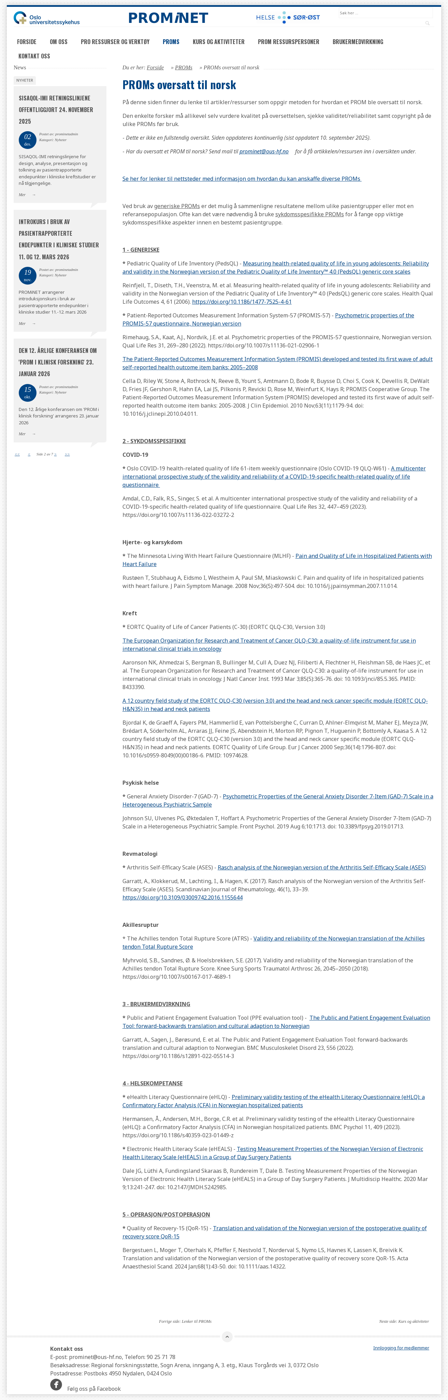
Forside (27, 42)
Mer (22, 195)
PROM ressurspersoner (288, 42)
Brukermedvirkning (358, 42)
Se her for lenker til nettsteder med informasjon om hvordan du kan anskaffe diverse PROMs (242, 179)
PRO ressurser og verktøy (115, 42)
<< (17, 454)
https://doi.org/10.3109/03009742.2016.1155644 (182, 898)
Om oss (59, 42)
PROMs (171, 42)
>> (67, 454)
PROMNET (168, 18)
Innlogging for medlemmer (401, 1348)
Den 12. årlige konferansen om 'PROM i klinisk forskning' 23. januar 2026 (58, 363)
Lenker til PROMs (197, 1322)
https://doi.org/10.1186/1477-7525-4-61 (242, 302)
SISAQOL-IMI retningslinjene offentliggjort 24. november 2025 (56, 110)
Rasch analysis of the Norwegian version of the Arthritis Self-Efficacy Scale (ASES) (322, 868)
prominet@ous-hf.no (264, 152)
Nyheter (24, 80)
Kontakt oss (34, 57)
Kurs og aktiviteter (219, 42)
